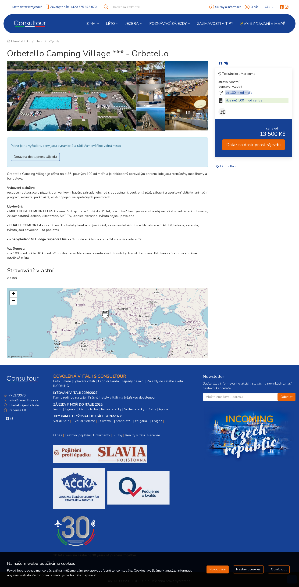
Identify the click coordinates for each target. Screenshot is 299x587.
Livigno (157, 421)
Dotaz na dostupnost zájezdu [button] (35, 157)
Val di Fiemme (85, 421)
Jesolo (57, 409)
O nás (255, 7)
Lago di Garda (108, 381)
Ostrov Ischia (89, 409)
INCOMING (61, 386)
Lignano (71, 409)
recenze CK (18, 410)
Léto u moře (62, 381)
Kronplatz (123, 421)
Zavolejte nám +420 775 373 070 (73, 7)
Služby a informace (228, 7)
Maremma (248, 74)
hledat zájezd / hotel (25, 405)
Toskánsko (230, 74)
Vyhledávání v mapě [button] (262, 23)
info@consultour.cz (23, 400)
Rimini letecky (111, 409)
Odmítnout (279, 569)
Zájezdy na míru (133, 381)
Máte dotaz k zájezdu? (27, 7)
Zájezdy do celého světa (165, 381)
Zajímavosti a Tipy (215, 23)
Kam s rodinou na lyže (69, 397)
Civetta (105, 421)
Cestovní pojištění (78, 435)
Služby (117, 435)
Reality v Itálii (135, 435)
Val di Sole (61, 421)
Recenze (153, 435)
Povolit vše (218, 569)
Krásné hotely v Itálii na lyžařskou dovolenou (121, 397)
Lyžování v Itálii (85, 381)
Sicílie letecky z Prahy (140, 409)
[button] (104, 315)
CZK (269, 7)
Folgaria (141, 421)
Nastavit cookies (248, 569)
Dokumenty (101, 435)
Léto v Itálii (228, 166)
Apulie (163, 409)
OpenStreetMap (16, 357)
